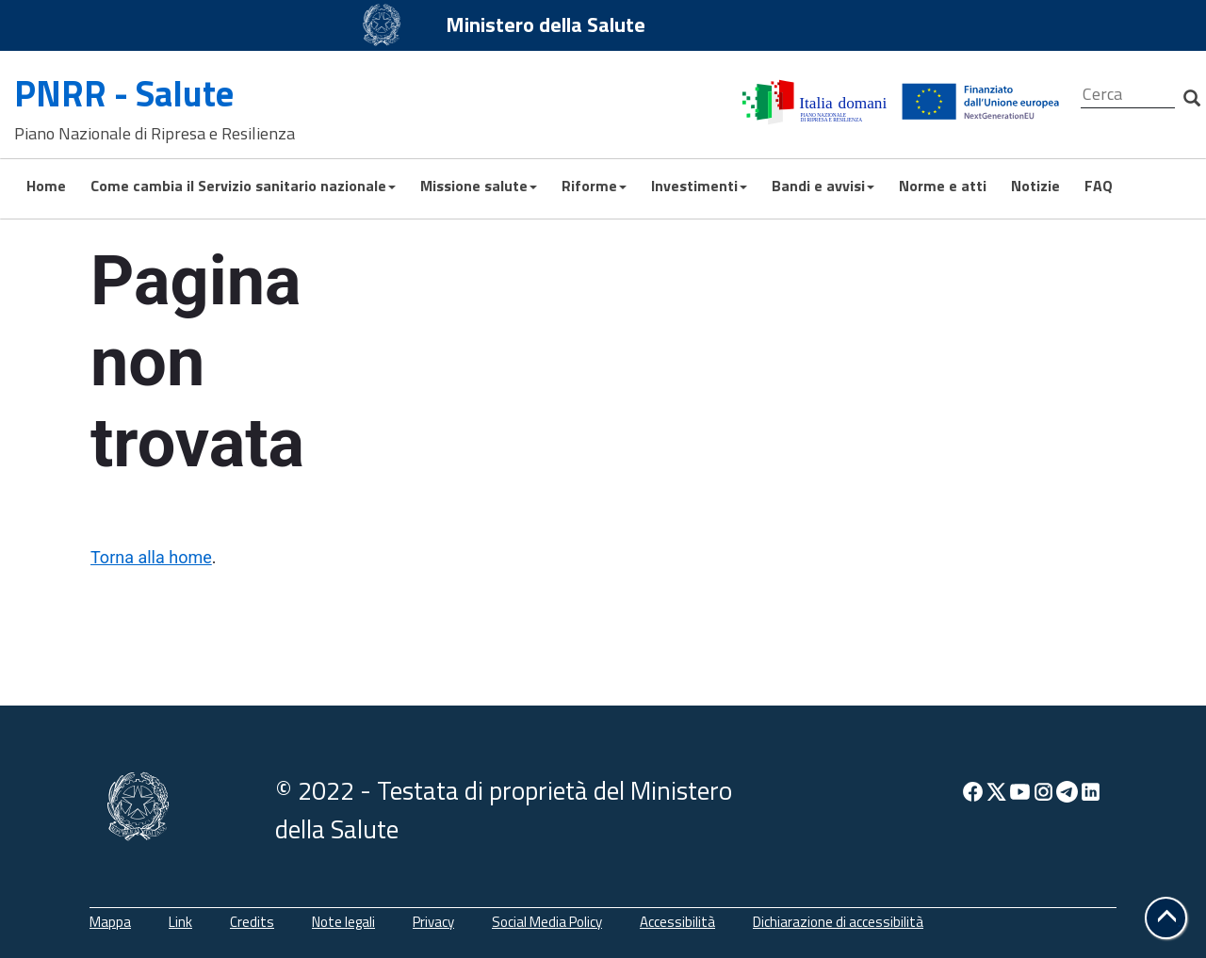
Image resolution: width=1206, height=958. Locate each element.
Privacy (433, 922)
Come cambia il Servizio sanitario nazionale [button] (243, 185)
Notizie (1035, 185)
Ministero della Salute (545, 24)
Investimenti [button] (699, 185)
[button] (1166, 918)
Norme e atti (942, 185)
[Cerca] (1128, 94)
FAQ (1098, 185)
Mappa (110, 922)
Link (180, 922)
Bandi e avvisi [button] (823, 185)
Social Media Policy (547, 922)
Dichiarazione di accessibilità (838, 922)
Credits (252, 922)
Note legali (343, 922)
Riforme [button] (594, 185)
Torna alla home (151, 557)
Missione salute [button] (478, 185)
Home (46, 185)
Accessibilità (677, 922)
